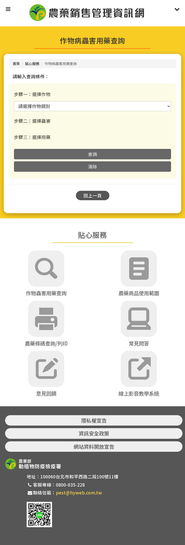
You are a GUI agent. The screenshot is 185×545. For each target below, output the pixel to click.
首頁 (16, 63)
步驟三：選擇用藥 (32, 137)
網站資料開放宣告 (94, 446)
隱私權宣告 (94, 420)
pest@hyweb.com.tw (79, 492)
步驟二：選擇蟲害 (32, 121)
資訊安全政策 (94, 433)
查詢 (92, 154)
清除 (92, 166)
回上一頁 (92, 195)
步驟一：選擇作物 (32, 94)
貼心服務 (32, 63)
